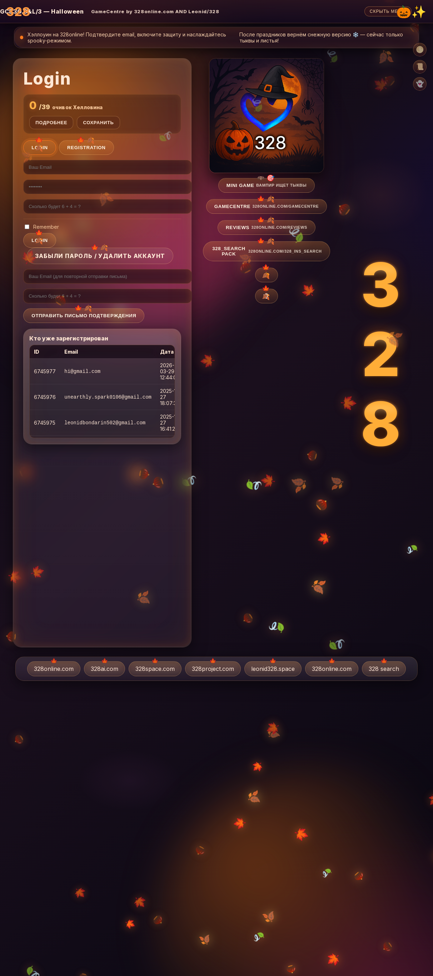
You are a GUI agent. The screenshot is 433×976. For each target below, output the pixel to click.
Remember (42, 227)
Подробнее (51, 122)
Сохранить (98, 122)
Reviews (266, 227)
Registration (86, 147)
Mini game (267, 185)
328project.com (213, 668)
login (39, 240)
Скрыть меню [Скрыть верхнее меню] (388, 11)
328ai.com (104, 668)
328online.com (54, 668)
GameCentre (266, 206)
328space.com (155, 668)
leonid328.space (273, 668)
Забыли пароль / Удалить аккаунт (100, 255)
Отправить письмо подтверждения (83, 315)
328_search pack (267, 251)
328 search (384, 668)
